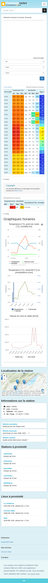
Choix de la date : (38, 58)
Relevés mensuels (24, 432)
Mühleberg (24, 484)
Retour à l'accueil (14, 4)
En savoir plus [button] (34, 574)
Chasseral (24, 462)
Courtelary (24, 477)
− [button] (4, 379)
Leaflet (4, 391)
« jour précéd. (8, 87)
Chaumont (24, 455)
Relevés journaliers (24, 425)
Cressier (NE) (24, 512)
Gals (24, 519)
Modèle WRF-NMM (7, 542)
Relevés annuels (24, 439)
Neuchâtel (24, 469)
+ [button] (4, 376)
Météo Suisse (18, 190)
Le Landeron (24, 504)
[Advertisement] (24, 39)
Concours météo (6, 552)
